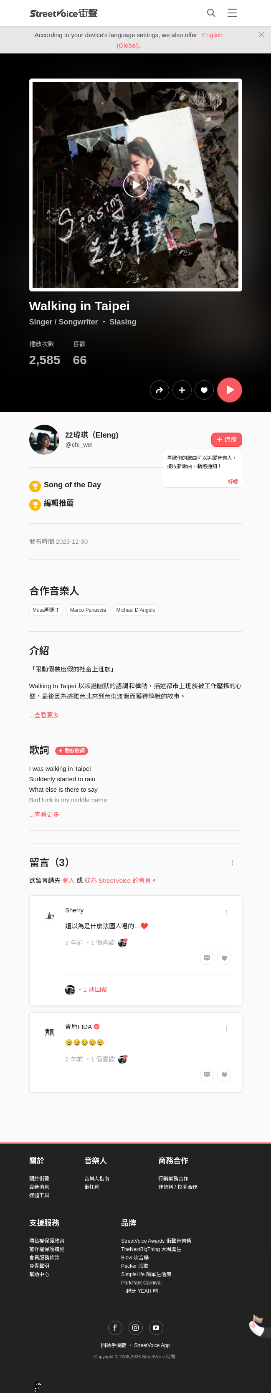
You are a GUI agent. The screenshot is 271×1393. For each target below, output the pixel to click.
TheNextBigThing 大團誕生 (151, 1249)
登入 (68, 880)
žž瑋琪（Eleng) (92, 435)
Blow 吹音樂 (134, 1258)
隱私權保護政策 (46, 1241)
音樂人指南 (96, 1179)
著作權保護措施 (46, 1249)
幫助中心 (39, 1274)
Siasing (123, 322)
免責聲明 (39, 1266)
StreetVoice (63, 13)
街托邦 (91, 1187)
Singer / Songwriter (63, 322)
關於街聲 (39, 1179)
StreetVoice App (152, 1345)
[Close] (261, 35)
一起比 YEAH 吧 (139, 1291)
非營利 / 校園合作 (178, 1187)
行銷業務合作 (173, 1179)
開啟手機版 (113, 1345)
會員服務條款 (44, 1258)
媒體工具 (39, 1195)
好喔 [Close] (233, 482)
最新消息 (39, 1187)
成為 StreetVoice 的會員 (117, 880)
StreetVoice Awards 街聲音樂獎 (156, 1241)
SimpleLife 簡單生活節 (146, 1274)
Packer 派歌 (134, 1266)
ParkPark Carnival (141, 1283)
